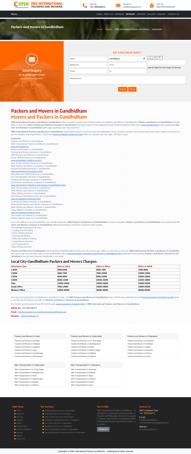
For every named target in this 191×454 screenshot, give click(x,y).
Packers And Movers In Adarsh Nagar (85, 350)
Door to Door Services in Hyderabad (59, 417)
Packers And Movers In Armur (139, 356)
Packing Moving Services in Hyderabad (60, 411)
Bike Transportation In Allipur (82, 376)
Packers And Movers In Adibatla (83, 353)
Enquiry (162, 14)
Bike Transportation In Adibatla (26, 382)
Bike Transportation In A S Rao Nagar (29, 369)
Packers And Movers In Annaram (140, 350)
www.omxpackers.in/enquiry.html (25, 213)
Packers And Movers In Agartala (27, 347)
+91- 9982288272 (97, 7)
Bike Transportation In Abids (25, 376)
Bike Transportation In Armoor (82, 382)
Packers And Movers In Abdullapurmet (86, 344)
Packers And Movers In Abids (82, 347)
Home (99, 14)
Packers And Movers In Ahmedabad (29, 356)
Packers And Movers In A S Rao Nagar (86, 341)
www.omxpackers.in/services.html (68, 134)
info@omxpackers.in (132, 7)
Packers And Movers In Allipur (139, 347)
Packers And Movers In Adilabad (27, 344)
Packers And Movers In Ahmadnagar (29, 353)
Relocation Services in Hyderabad (58, 414)
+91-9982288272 (29, 308)
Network (130, 14)
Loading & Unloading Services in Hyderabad (62, 420)
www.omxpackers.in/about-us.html (26, 160)
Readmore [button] (103, 429)
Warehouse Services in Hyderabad (58, 426)
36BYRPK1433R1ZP (166, 7)
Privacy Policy (21, 426)
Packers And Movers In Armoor (140, 353)
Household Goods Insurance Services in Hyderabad (65, 433)
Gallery (151, 14)
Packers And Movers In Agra (26, 350)
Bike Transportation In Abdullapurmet (29, 373)
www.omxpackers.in (150, 125)
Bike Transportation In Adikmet (26, 385)
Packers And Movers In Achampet (141, 341)
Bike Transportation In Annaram (83, 379)
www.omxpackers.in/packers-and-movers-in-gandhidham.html (38, 185)
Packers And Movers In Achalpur (27, 341)
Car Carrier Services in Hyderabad (58, 423)
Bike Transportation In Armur (82, 385)
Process (141, 14)
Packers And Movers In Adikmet (83, 356)
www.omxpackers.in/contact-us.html (27, 171)
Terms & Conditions (23, 429)
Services (119, 14)
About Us (108, 14)
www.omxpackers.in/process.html (26, 199)
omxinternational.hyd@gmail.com (51, 312)
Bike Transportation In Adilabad (83, 373)
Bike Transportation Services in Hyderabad (61, 429)
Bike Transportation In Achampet (83, 369)
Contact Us (173, 14)
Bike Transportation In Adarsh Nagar (29, 379)
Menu (14, 14)
